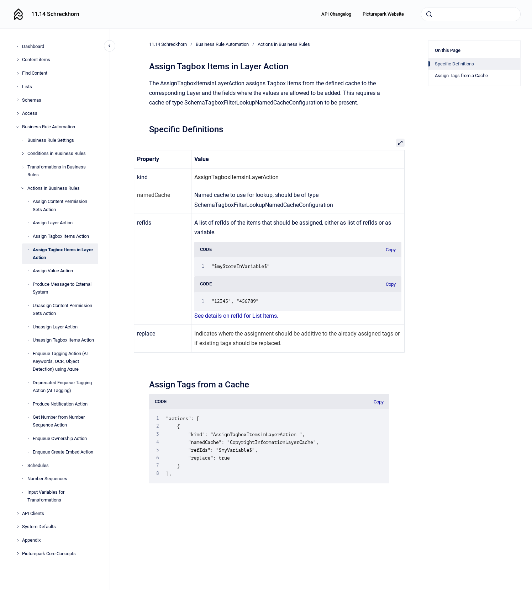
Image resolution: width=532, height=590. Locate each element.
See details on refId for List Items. (237, 315)
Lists (27, 86)
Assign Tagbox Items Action (61, 236)
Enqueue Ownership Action (60, 438)
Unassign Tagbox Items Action (63, 340)
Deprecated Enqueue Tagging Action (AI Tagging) (62, 386)
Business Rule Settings (50, 140)
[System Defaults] (18, 527)
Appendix (31, 540)
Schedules (38, 465)
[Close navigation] (109, 46)
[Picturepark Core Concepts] (18, 553)
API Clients (33, 513)
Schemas (31, 100)
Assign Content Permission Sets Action (60, 205)
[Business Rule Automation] (18, 127)
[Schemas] (18, 100)
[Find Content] (18, 73)
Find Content (34, 73)
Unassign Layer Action (55, 326)
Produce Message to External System (62, 288)
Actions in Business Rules (53, 188)
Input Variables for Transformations (45, 496)
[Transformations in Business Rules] (23, 167)
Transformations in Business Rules (56, 170)
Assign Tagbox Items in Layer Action (63, 253)
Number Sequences (47, 478)
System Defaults (39, 526)
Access (29, 113)
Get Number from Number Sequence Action (59, 421)
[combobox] (470, 14)
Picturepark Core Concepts (49, 553)
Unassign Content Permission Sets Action (62, 309)
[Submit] (429, 14)
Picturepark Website (383, 14)
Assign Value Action (53, 270)
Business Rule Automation (48, 126)
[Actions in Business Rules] (23, 188)
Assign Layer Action (53, 222)
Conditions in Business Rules (56, 153)
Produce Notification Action (60, 404)
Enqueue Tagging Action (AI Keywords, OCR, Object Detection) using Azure (60, 361)
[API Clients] (18, 513)
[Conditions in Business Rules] (23, 153)
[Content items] (18, 60)
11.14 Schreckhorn (55, 14)
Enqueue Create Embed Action (63, 452)
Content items (36, 59)
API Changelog (336, 14)
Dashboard (33, 46)
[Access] (18, 113)
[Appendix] (18, 540)
